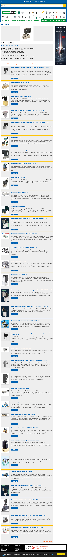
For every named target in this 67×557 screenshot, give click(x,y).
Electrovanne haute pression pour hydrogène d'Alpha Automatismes (29, 360)
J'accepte (61, 554)
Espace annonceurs (17, 551)
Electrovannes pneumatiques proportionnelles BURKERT (25, 440)
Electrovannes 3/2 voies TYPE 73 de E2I (21, 96)
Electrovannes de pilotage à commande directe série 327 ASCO (27, 110)
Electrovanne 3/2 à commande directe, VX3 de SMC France (26, 320)
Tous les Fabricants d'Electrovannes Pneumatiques (24, 247)
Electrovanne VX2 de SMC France (19, 192)
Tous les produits (47, 541)
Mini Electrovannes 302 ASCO (18, 206)
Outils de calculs (18, 545)
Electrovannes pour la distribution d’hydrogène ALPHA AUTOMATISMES (29, 306)
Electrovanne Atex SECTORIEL (18, 177)
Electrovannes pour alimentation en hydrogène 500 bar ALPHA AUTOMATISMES (31, 290)
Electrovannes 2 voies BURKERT (19, 274)
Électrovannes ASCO (16, 137)
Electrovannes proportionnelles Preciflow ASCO (23, 163)
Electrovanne (23, 64)
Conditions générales (17, 547)
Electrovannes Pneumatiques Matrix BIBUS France (24, 233)
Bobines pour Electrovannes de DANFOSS (21, 471)
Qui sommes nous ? (5, 545)
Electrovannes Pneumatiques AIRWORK (21, 348)
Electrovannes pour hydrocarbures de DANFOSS (23, 414)
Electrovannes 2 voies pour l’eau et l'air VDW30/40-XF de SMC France (28, 515)
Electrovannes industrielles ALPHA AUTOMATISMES (24, 428)
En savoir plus (14, 78)
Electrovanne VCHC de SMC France (20, 82)
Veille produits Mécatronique (4, 550)
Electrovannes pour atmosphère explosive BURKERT (24, 499)
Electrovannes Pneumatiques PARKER (20, 388)
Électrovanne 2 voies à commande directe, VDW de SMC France (27, 527)
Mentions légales (18, 549)
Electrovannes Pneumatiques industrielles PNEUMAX (24, 374)
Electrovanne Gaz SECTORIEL (18, 261)
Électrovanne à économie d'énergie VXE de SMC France (25, 457)
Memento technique (5, 552)
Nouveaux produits (5, 546)
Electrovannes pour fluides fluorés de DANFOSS (23, 402)
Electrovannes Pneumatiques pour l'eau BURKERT (24, 150)
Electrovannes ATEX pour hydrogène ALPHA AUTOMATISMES (26, 485)
